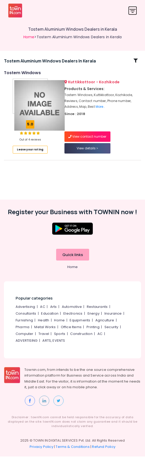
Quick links (72, 262)
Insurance (113, 321)
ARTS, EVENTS (53, 348)
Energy (94, 321)
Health (43, 328)
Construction (81, 341)
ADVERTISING (26, 348)
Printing (93, 334)
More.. (100, 110)
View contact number (87, 140)
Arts (53, 314)
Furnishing (24, 328)
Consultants (26, 321)
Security (111, 334)
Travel (43, 341)
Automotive (72, 314)
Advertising (25, 314)
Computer (25, 341)
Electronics (72, 321)
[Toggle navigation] (132, 10)
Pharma (22, 334)
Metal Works (45, 334)
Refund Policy (103, 454)
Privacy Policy (41, 454)
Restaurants (97, 314)
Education (49, 321)
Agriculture (104, 328)
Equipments (80, 328)
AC (42, 314)
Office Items (71, 334)
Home (29, 37)
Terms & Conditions (73, 454)
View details (87, 152)
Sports (59, 341)
